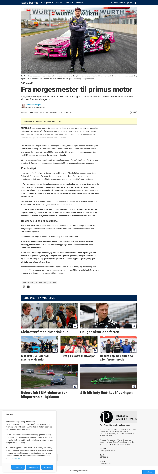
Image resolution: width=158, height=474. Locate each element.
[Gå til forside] (30, 3)
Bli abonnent (117, 3)
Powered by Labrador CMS (79, 471)
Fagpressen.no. (14, 458)
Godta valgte (33, 467)
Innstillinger (148, 472)
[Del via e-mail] (135, 112)
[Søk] (136, 3)
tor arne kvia (40, 282)
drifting (52, 282)
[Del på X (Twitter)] (131, 112)
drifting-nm (28, 282)
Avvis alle (47, 467)
